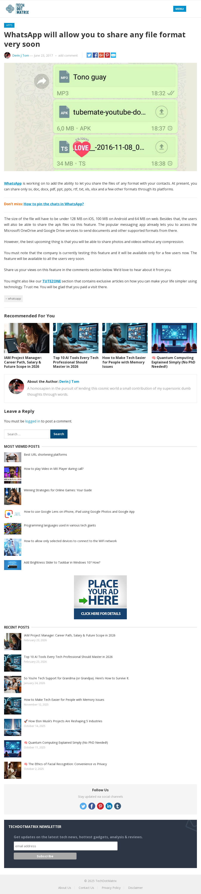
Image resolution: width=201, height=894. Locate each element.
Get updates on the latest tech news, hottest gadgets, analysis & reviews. (78, 837)
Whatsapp (14, 298)
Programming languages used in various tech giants (60, 525)
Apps (9, 25)
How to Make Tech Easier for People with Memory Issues (124, 362)
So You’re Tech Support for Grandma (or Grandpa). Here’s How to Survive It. (76, 678)
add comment (68, 55)
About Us (64, 888)
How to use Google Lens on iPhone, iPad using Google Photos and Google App (79, 512)
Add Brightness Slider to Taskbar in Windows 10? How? (62, 562)
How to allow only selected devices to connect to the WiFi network (70, 541)
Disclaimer (135, 888)
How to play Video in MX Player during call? (53, 469)
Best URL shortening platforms (45, 454)
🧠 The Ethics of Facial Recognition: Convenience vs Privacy (65, 764)
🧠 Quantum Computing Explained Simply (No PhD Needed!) (173, 362)
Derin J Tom (20, 55)
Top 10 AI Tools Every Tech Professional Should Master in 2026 (75, 362)
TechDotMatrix (106, 881)
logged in (32, 421)
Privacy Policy (111, 888)
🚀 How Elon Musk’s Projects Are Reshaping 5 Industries (63, 721)
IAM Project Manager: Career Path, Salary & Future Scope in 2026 (23, 362)
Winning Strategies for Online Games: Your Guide (58, 490)
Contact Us (86, 888)
